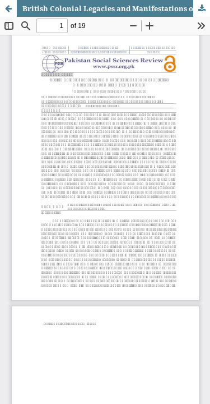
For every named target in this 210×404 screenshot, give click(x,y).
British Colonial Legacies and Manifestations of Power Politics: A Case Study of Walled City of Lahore (116, 8)
